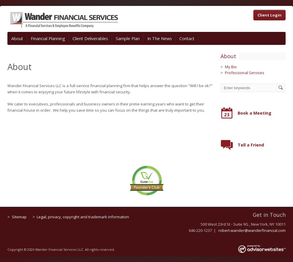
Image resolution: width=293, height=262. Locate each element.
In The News (159, 38)
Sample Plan (128, 38)
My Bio (231, 66)
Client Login (269, 15)
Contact (186, 38)
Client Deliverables (90, 38)
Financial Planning (48, 38)
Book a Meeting (254, 113)
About (17, 38)
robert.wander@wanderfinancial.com (252, 230)
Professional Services (244, 72)
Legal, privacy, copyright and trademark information (83, 216)
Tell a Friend (251, 145)
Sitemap (19, 216)
